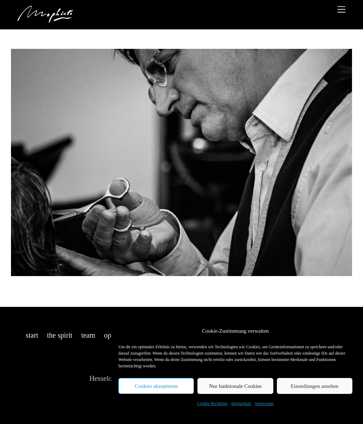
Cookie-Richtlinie (212, 403)
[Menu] (341, 9)
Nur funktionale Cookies (235, 386)
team (88, 335)
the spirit (60, 335)
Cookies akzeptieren (156, 386)
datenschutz (241, 403)
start (32, 335)
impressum (264, 403)
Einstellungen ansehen (315, 386)
